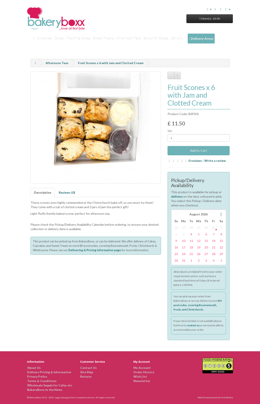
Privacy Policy (37, 376)
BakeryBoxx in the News (44, 389)
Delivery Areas (201, 38)
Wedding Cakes (78, 38)
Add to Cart (198, 150)
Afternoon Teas (128, 38)
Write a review (215, 160)
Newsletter (141, 381)
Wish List (140, 376)
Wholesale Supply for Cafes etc (49, 385)
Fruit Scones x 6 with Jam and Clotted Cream (110, 63)
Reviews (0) (67, 192)
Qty (170, 130)
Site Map (86, 372)
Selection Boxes (155, 38)
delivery (177, 196)
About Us (34, 368)
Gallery (176, 38)
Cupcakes (44, 38)
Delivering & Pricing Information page (94, 250)
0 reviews (195, 160)
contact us (193, 325)
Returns (86, 376)
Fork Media (227, 397)
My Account (142, 368)
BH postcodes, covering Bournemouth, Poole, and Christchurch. (197, 305)
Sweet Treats (103, 38)
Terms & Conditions (42, 381)
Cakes (59, 38)
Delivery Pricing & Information (49, 372)
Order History (143, 372)
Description (42, 192)
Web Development (207, 397)
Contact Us (88, 368)
